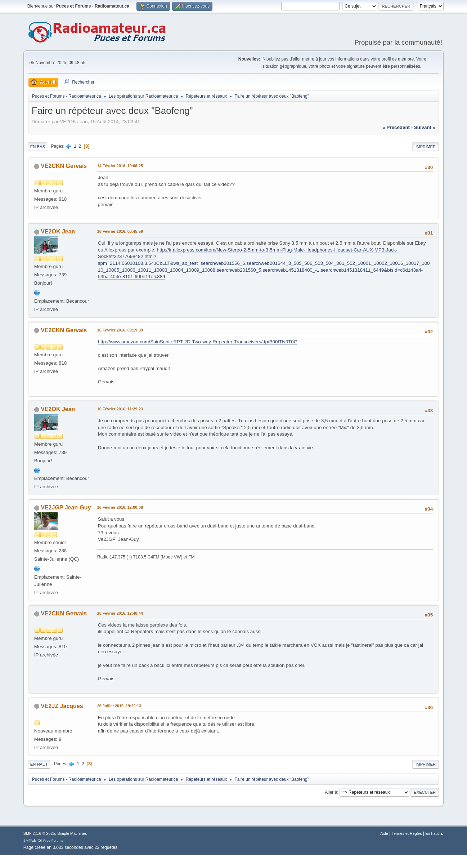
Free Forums (53, 840)
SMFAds (30, 840)
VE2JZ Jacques (62, 706)
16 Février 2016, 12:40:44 (120, 613)
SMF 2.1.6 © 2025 (39, 833)
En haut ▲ (434, 833)
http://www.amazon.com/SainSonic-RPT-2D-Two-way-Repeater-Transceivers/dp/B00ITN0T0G (197, 341)
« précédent (396, 127)
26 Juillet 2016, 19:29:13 (119, 706)
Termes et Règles (407, 833)
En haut (39, 764)
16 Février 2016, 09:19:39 (120, 330)
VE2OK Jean (58, 231)
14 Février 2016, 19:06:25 (120, 166)
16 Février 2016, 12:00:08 (120, 507)
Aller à (331, 792)
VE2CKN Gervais (64, 166)
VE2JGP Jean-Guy (66, 507)
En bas (37, 146)
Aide (384, 833)
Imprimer (426, 146)
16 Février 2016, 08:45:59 (120, 231)
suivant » (424, 127)
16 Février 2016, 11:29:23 (120, 409)
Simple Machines (72, 833)
